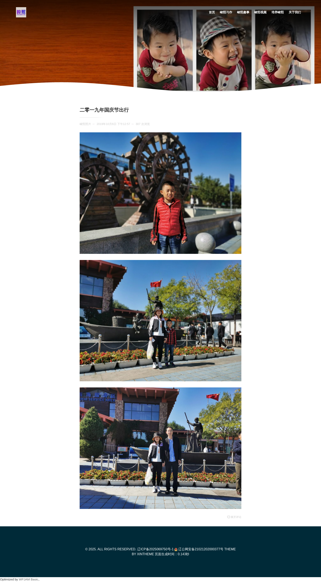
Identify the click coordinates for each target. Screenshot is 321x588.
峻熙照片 (85, 124)
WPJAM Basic (28, 579)
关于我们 (295, 12)
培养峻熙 (277, 12)
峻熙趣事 (243, 12)
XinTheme (145, 554)
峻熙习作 (226, 12)
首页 (212, 12)
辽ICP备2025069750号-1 (155, 549)
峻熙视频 (260, 12)
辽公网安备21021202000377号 (198, 549)
